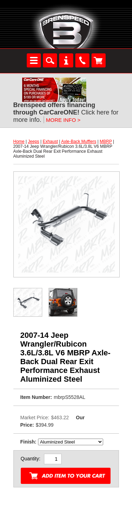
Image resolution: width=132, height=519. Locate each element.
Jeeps (33, 141)
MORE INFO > (63, 120)
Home (19, 141)
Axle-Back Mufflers (78, 141)
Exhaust (50, 141)
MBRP (106, 141)
